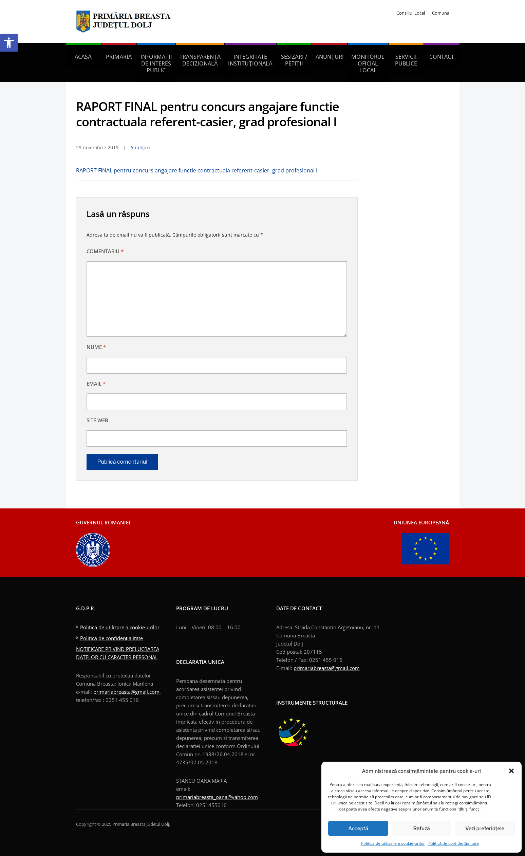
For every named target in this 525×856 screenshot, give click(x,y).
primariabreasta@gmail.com (126, 691)
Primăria (119, 56)
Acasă (83, 56)
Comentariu (105, 251)
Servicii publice (406, 60)
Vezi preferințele (484, 828)
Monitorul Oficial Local (368, 63)
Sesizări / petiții (294, 60)
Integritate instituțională (250, 60)
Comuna (440, 13)
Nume (96, 346)
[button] (9, 43)
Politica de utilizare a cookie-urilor (393, 843)
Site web (97, 420)
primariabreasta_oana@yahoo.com (217, 797)
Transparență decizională (200, 60)
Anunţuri (330, 56)
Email (96, 383)
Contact (441, 56)
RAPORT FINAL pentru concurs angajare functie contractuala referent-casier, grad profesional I (196, 170)
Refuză (421, 828)
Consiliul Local (410, 13)
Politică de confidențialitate (453, 843)
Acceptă (358, 828)
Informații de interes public (156, 63)
